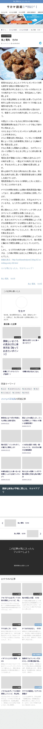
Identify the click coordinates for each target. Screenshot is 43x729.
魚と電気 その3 (8, 278)
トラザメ (17, 392)
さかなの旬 (4, 12)
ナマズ (26, 392)
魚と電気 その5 (35, 284)
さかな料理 (22, 12)
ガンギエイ (28, 389)
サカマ (21, 311)
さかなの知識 (13, 12)
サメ (37, 389)
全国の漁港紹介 (31, 12)
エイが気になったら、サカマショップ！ (17, 268)
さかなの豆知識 (6, 35)
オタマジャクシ (15, 389)
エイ (4, 389)
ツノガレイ (7, 392)
